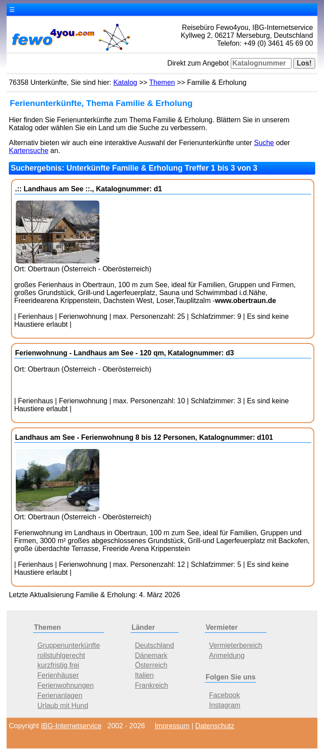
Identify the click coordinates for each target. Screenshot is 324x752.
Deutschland (154, 645)
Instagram (224, 705)
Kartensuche (28, 150)
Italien (144, 675)
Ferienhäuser (58, 675)
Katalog (125, 82)
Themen (162, 82)
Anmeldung (226, 655)
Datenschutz (214, 726)
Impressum (172, 726)
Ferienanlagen (59, 695)
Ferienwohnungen (65, 685)
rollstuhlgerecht (61, 655)
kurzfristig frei (58, 665)
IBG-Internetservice (71, 726)
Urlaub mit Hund (62, 705)
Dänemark (151, 655)
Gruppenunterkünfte (68, 645)
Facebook (224, 695)
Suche (264, 142)
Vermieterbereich (235, 645)
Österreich (151, 665)
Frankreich (151, 685)
